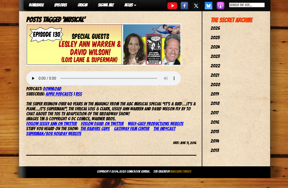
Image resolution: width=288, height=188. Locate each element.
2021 (215, 75)
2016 (215, 122)
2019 (215, 93)
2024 (215, 46)
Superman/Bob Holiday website (53, 133)
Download (52, 88)
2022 (215, 65)
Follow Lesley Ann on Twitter (51, 123)
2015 (215, 131)
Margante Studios (180, 171)
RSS (79, 93)
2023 (215, 56)
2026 (215, 28)
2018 (215, 103)
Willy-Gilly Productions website (155, 123)
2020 (215, 84)
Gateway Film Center (131, 128)
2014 (215, 140)
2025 (215, 37)
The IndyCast (164, 128)
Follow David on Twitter (102, 123)
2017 (214, 112)
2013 (215, 150)
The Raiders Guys (95, 128)
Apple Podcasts (59, 93)
